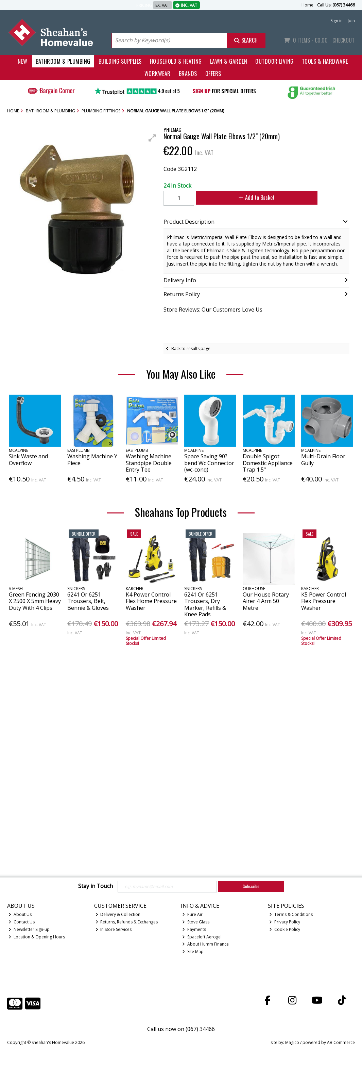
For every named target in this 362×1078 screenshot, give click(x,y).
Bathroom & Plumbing (63, 61)
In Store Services (114, 929)
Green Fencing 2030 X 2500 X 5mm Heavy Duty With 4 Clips (35, 601)
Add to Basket (251, 197)
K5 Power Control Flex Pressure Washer (323, 601)
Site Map (193, 951)
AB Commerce (341, 1042)
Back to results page (190, 348)
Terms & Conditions (291, 914)
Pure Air (192, 914)
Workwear (157, 73)
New (22, 61)
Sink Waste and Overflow (28, 459)
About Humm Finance (205, 944)
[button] (152, 137)
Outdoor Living (274, 61)
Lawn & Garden (228, 61)
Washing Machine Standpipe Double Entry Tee (149, 463)
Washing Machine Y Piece (92, 459)
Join (351, 20)
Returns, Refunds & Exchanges (127, 922)
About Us (20, 914)
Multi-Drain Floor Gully (323, 459)
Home (307, 5)
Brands (188, 73)
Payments (194, 929)
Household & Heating (176, 61)
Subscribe (251, 886)
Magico (292, 1042)
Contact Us (21, 922)
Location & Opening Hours (36, 937)
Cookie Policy (284, 929)
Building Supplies (120, 61)
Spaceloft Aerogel (202, 937)
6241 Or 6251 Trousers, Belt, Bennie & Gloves (88, 601)
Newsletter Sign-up (29, 929)
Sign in (336, 20)
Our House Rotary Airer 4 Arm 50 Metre (266, 601)
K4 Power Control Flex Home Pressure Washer (151, 601)
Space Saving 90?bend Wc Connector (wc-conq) (209, 463)
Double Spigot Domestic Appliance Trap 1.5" (268, 463)
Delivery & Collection (118, 914)
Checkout (343, 40)
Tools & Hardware (325, 61)
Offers (213, 73)
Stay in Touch (95, 886)
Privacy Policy (284, 922)
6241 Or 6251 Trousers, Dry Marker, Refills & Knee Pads (205, 604)
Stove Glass (195, 922)
